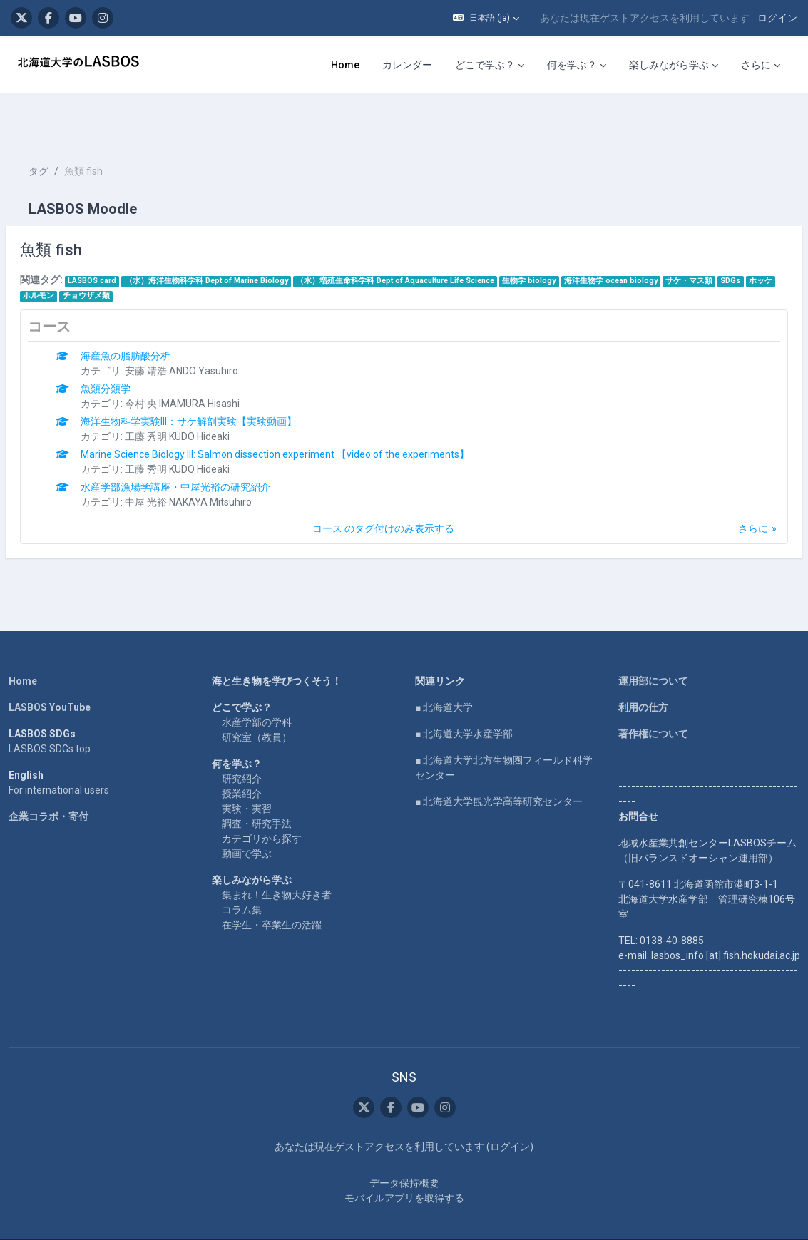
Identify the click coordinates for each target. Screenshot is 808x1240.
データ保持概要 (404, 1155)
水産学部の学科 (257, 679)
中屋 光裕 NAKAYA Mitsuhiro (222, 459)
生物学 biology (563, 237)
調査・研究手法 (257, 780)
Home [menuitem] (345, 65)
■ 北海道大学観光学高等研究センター (499, 758)
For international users (61, 747)
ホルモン (132, 252)
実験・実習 (247, 766)
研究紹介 (242, 736)
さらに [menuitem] (756, 65)
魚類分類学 (140, 346)
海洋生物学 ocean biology (645, 237)
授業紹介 (242, 751)
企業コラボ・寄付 (51, 773)
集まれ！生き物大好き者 (277, 852)
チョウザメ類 (179, 252)
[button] (486, 18)
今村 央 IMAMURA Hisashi (216, 361)
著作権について (652, 691)
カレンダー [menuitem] (407, 65)
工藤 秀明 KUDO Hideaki (211, 393)
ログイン (777, 18)
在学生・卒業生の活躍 (272, 882)
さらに (719, 485)
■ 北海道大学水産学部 (464, 691)
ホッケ (97, 252)
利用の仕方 (642, 664)
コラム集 (242, 867)
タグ (73, 128)
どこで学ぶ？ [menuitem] (485, 65)
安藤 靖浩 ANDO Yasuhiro (215, 328)
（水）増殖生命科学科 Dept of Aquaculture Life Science (429, 237)
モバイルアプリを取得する (404, 1170)
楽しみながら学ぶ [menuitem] (669, 65)
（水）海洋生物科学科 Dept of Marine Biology (240, 237)
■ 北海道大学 (444, 664)
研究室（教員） (257, 694)
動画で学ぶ (247, 810)
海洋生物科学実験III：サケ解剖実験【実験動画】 (223, 378)
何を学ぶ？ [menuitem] (572, 65)
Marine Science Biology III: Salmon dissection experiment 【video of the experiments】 (309, 411)
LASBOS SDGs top (52, 706)
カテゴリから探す (262, 795)
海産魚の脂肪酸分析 (160, 313)
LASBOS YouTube (52, 664)
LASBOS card (126, 237)
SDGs (67, 252)
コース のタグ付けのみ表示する (383, 485)
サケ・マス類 (723, 237)
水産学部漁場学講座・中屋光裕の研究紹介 (210, 444)
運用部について (652, 638)
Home (25, 638)
